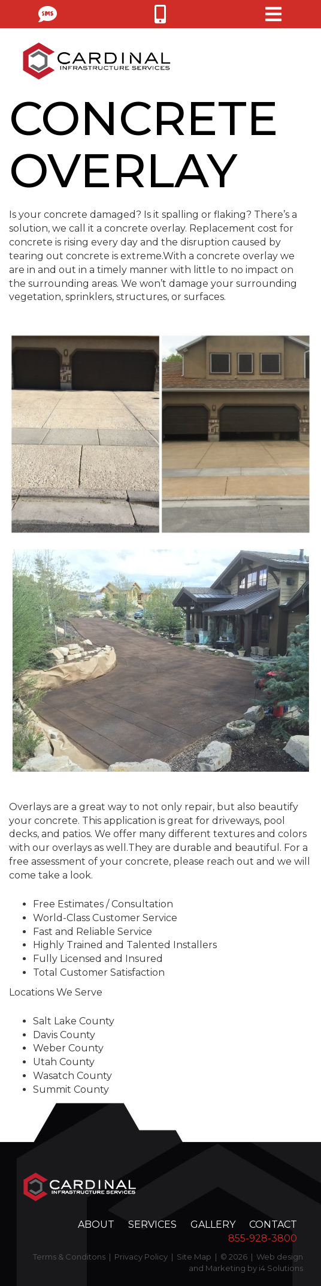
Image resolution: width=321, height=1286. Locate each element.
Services (152, 1224)
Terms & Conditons (69, 1256)
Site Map (194, 1256)
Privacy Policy (141, 1256)
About (96, 1224)
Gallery (212, 1224)
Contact (273, 1224)
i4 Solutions (281, 1268)
